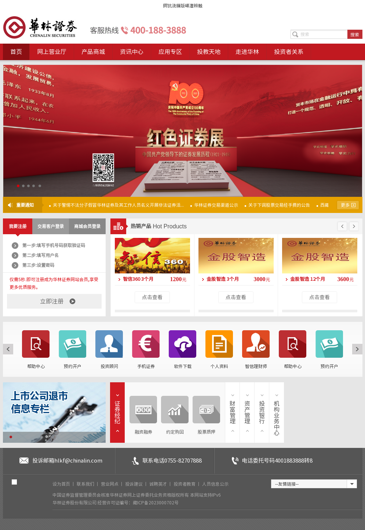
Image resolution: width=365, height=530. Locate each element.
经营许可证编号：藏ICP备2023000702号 (138, 502)
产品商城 (93, 52)
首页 (16, 52)
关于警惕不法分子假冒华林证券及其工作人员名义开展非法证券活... (118, 205)
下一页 (353, 226)
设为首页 (61, 484)
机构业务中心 (277, 418)
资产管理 (247, 412)
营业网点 (110, 484)
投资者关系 (288, 52)
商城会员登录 (87, 226)
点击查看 (152, 297)
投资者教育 (185, 484)
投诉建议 (134, 484)
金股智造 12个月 (307, 279)
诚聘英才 (158, 484)
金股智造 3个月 (223, 279)
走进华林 (247, 52)
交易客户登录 (50, 226)
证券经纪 (117, 412)
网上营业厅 (51, 52)
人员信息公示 (215, 484)
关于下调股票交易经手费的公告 (279, 205)
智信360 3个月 (138, 279)
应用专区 (170, 52)
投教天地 (208, 52)
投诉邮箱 (67, 460)
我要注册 (17, 226)
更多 (345, 205)
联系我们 (86, 484)
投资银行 (262, 412)
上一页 (342, 226)
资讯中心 (131, 52)
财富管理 (233, 412)
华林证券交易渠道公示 (216, 205)
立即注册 (51, 301)
